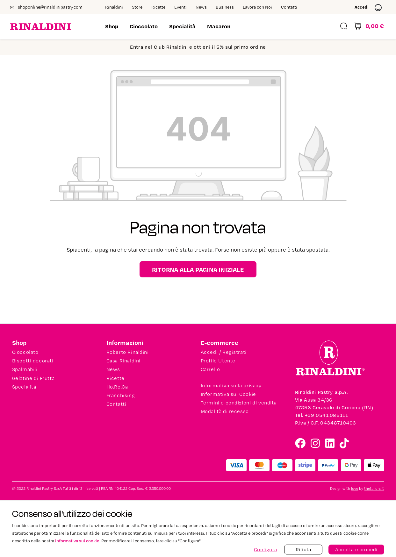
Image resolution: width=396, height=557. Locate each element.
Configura (265, 549)
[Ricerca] (343, 27)
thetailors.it (374, 489)
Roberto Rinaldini (127, 352)
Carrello (210, 369)
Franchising (120, 395)
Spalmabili (25, 369)
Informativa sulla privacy (231, 386)
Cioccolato (25, 352)
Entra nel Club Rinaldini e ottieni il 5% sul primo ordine (198, 47)
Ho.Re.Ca (117, 387)
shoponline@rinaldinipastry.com (46, 7)
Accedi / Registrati (224, 352)
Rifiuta (303, 549)
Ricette (115, 378)
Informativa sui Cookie (228, 394)
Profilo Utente (218, 361)
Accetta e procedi (356, 549)
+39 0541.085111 (326, 415)
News (113, 369)
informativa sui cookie (77, 540)
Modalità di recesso (225, 411)
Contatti (116, 404)
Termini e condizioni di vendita (239, 403)
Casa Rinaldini (123, 361)
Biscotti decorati (33, 361)
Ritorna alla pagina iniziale (198, 269)
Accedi (368, 7)
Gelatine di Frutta (33, 378)
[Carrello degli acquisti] (368, 27)
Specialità (24, 387)
